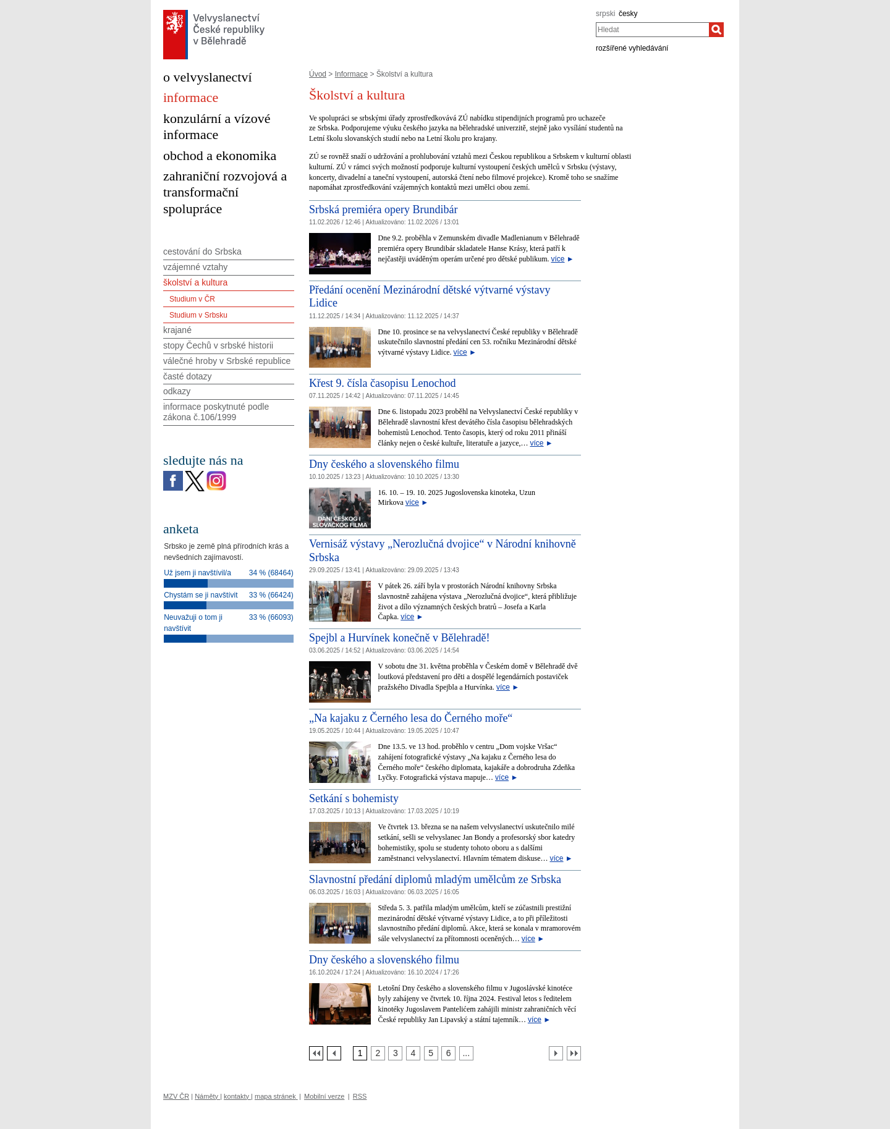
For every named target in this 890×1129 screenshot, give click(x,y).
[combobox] (652, 29)
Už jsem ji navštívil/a (197, 573)
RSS (360, 1096)
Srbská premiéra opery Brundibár (383, 209)
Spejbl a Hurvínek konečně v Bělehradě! (399, 638)
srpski (605, 13)
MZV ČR (176, 1096)
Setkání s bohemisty (354, 798)
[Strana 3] (395, 1053)
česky (628, 13)
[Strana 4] (413, 1053)
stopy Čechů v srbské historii (218, 345)
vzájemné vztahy (195, 267)
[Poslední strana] (574, 1053)
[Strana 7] (466, 1053)
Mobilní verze (324, 1096)
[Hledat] (716, 29)
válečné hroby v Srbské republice (226, 361)
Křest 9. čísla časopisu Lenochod (382, 383)
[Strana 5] (431, 1053)
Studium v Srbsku (198, 315)
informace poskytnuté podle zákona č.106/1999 (216, 412)
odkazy (176, 391)
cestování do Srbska (202, 251)
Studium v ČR (192, 299)
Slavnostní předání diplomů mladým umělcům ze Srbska (435, 879)
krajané (177, 330)
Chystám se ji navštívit (200, 595)
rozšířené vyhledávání (632, 48)
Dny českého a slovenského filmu (384, 464)
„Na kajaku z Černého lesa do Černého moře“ (410, 718)
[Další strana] (556, 1053)
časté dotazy (187, 376)
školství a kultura (195, 282)
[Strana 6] (448, 1053)
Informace (351, 74)
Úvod (317, 74)
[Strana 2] (378, 1053)
